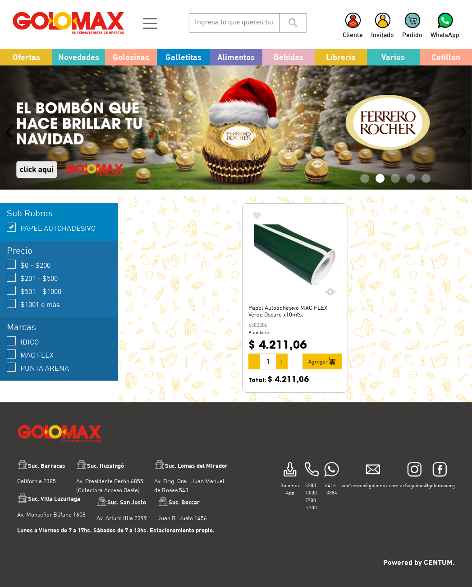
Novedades (78, 57)
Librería (341, 57)
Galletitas (183, 57)
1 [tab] (364, 178)
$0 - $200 (28, 264)
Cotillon (445, 57)
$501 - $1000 (34, 290)
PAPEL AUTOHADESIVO (51, 227)
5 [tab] (426, 178)
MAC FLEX (30, 354)
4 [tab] (410, 178)
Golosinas (131, 57)
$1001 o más (33, 303)
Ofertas (26, 57)
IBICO (23, 341)
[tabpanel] (236, 127)
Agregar (322, 361)
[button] (150, 22)
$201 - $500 (32, 277)
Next (460, 132)
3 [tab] (395, 178)
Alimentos (236, 57)
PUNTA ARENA (38, 367)
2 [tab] (380, 178)
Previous (11, 132)
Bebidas (288, 57)
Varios (393, 57)
